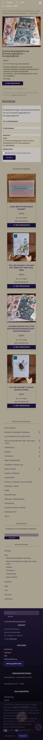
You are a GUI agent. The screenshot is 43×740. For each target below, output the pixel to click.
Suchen (12, 538)
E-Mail (19, 2)
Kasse (6, 586)
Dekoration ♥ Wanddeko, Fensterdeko (17, 432)
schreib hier (13, 639)
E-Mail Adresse (9, 128)
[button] (37, 20)
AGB (6, 590)
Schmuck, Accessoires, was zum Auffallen (18, 482)
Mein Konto (8, 595)
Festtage (7, 452)
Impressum (7, 652)
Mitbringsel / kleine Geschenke (14, 499)
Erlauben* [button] (23, 736)
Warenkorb (8, 582)
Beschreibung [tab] (8, 101)
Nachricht (7, 135)
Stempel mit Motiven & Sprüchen (15, 507)
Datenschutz (8, 149)
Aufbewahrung (9, 447)
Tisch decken (8, 456)
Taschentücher (9, 503)
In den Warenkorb (12, 83)
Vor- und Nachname (10, 121)
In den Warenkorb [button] (21, 225)
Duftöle (6, 490)
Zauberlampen (9, 477)
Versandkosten (23, 64)
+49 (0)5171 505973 (10, 6)
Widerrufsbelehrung (10, 659)
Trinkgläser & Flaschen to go (13, 465)
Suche (10, 616)
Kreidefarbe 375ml (10, 512)
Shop (6, 555)
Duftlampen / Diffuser (11, 486)
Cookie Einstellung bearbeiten (15, 621)
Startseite (7, 551)
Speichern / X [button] (10, 736)
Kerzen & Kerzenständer (12, 460)
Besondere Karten (10, 495)
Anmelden (6, 2)
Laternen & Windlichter (11, 473)
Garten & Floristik (10, 469)
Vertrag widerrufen (14, 664)
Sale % (6, 516)
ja (5, 153)
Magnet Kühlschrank (18, 95)
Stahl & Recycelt (9, 428)
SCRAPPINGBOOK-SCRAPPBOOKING (24, 93)
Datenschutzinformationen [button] (14, 727)
